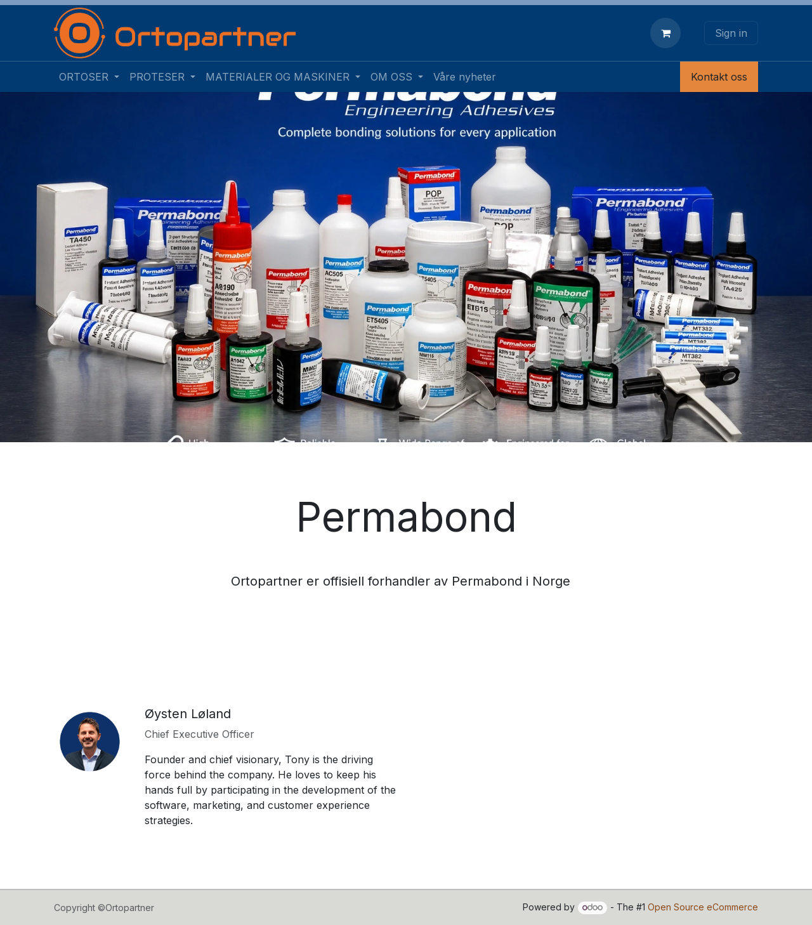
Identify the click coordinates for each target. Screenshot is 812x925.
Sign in (731, 33)
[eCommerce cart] (668, 33)
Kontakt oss (719, 76)
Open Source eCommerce (703, 907)
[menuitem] (89, 76)
